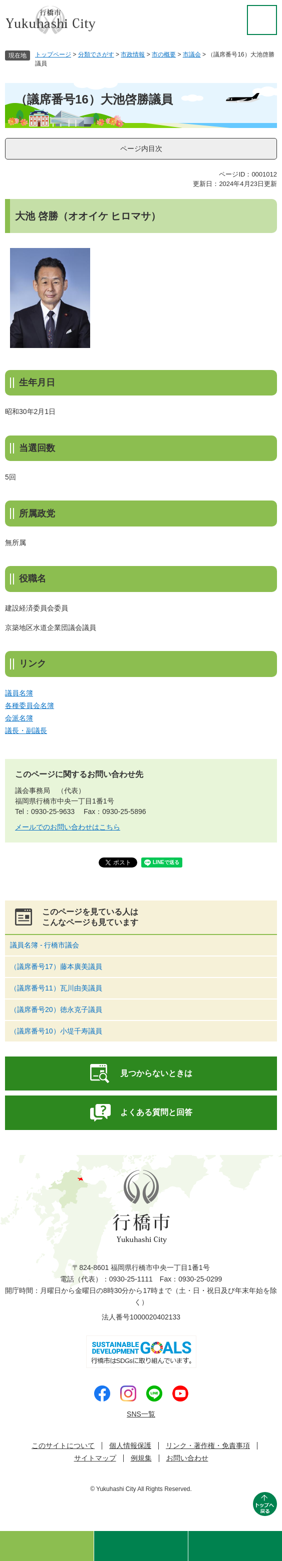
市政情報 (133, 54)
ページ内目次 (141, 148)
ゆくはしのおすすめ (47, 1546)
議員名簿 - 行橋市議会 (44, 945)
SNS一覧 (141, 1414)
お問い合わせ (187, 1458)
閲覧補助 (262, 20)
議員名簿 (19, 693)
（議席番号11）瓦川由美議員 (56, 988)
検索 (141, 1546)
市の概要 (164, 54)
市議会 (192, 54)
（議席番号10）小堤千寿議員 (56, 1031)
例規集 (141, 1458)
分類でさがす (96, 54)
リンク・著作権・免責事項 (208, 1446)
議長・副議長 (26, 730)
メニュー (235, 1546)
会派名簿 (19, 718)
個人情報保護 (130, 1446)
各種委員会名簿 (29, 706)
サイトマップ (95, 1458)
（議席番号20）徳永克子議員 (56, 1010)
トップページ (53, 54)
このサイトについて (63, 1446)
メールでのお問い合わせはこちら (67, 827)
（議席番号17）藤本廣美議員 (56, 966)
